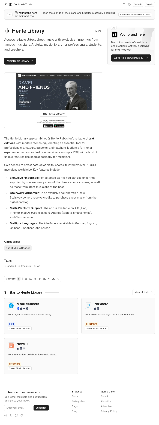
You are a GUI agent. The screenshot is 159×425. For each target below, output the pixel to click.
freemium (24, 266)
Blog (74, 411)
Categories (78, 401)
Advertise (106, 406)
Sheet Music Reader (18, 248)
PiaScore (101, 304)
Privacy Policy (109, 411)
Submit (105, 396)
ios (37, 266)
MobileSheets (27, 304)
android (10, 266)
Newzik (22, 344)
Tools (75, 396)
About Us (106, 401)
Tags (75, 406)
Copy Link (13, 279)
